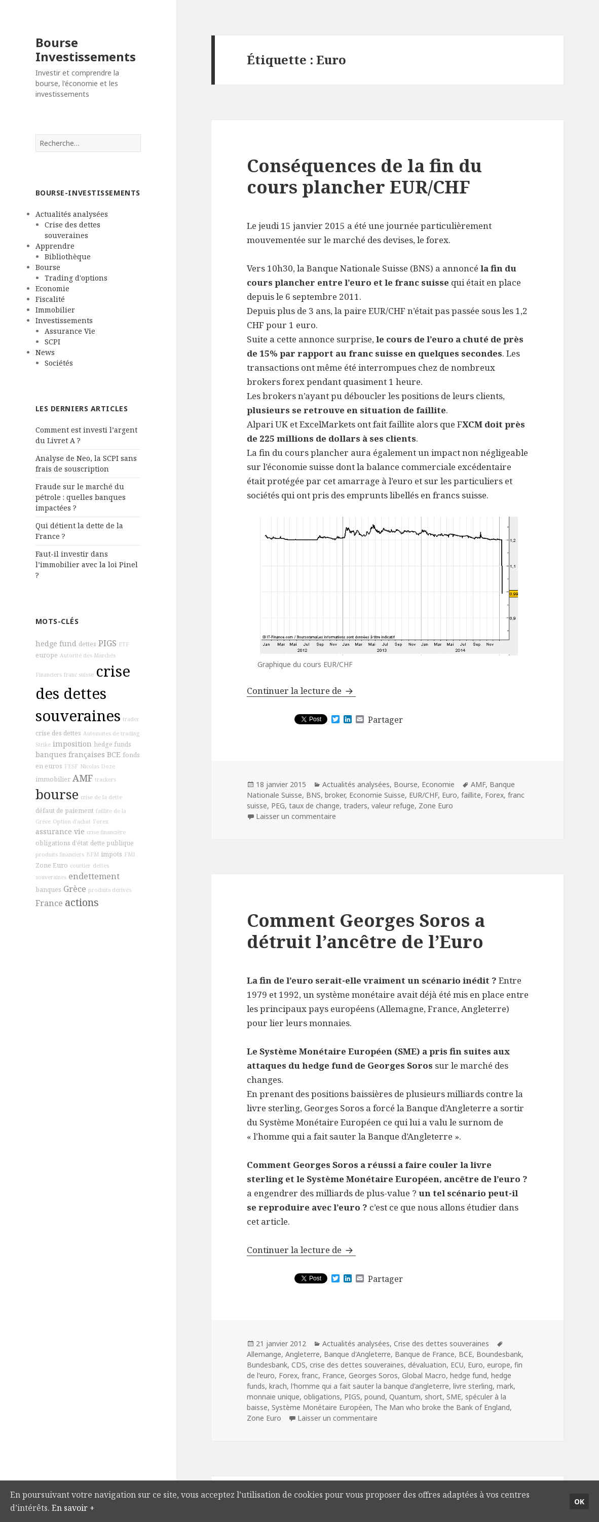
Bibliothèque (68, 256)
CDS (298, 1365)
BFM (92, 854)
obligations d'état (61, 843)
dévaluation (427, 1365)
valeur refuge (393, 805)
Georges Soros (373, 1375)
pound (374, 1396)
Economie (52, 288)
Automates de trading (111, 733)
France (49, 903)
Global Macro (424, 1375)
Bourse (47, 267)
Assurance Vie (70, 331)
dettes (87, 644)
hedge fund (56, 643)
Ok (579, 1500)
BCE (114, 754)
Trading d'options (76, 278)
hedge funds (112, 744)
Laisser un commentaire (296, 816)
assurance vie (60, 831)
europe (46, 655)
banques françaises (70, 754)
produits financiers (59, 854)
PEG (278, 805)
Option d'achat (72, 821)
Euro (449, 795)
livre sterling (473, 1386)
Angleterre (302, 1354)
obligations (322, 1396)
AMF (82, 778)
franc (310, 1375)
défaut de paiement (64, 810)
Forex (100, 821)
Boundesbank (498, 1354)
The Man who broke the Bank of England (442, 1407)
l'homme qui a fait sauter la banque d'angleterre (370, 1386)
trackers (105, 779)
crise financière (106, 832)
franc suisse (79, 674)
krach (278, 1386)
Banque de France (425, 1354)
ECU (457, 1365)
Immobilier (55, 310)
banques (48, 889)
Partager (385, 720)
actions (82, 902)
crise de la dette (101, 797)
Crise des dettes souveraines (441, 1343)
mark (505, 1386)
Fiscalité (50, 299)
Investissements (64, 320)
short (433, 1396)
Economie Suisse (377, 795)
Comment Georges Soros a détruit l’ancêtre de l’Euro (366, 930)
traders (355, 805)
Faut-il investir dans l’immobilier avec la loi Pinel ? (86, 564)
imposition (72, 744)
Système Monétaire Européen (321, 1407)
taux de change (314, 805)
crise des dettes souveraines (82, 693)
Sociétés (59, 363)
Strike (43, 744)
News (45, 352)
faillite (471, 795)
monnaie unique (273, 1396)
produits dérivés (109, 889)
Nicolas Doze (97, 766)
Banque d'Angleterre (357, 1354)
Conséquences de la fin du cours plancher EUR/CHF (364, 176)
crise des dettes (58, 733)
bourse (57, 794)
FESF (71, 766)
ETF (124, 644)
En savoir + (109, 1507)
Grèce (74, 888)
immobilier (52, 779)
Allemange (264, 1354)
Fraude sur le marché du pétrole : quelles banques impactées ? (80, 497)
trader (131, 719)
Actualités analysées (71, 214)
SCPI (52, 341)
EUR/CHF (423, 795)
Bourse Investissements (85, 49)
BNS (313, 795)
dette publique (112, 843)
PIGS (107, 643)
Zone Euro (51, 865)
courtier (80, 865)
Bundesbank (267, 1365)
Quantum (405, 1396)
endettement (94, 876)
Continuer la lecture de (301, 690)
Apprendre (54, 246)
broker (335, 795)
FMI (129, 854)
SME (453, 1396)
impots (111, 854)
